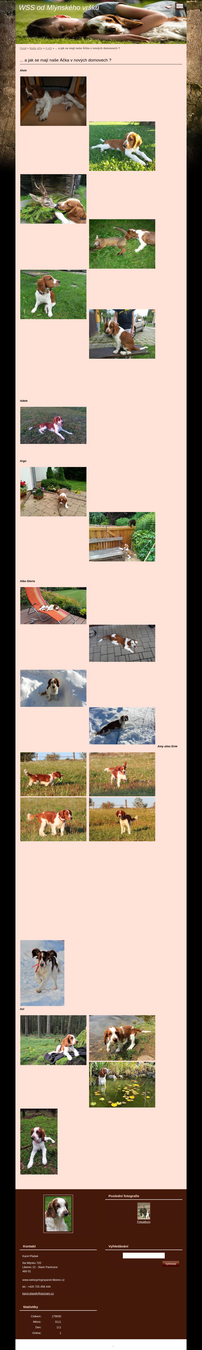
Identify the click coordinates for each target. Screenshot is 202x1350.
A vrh (48, 48)
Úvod (23, 48)
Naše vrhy (36, 48)
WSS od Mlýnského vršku (59, 7)
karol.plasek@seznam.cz (38, 1293)
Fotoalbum (143, 1221)
